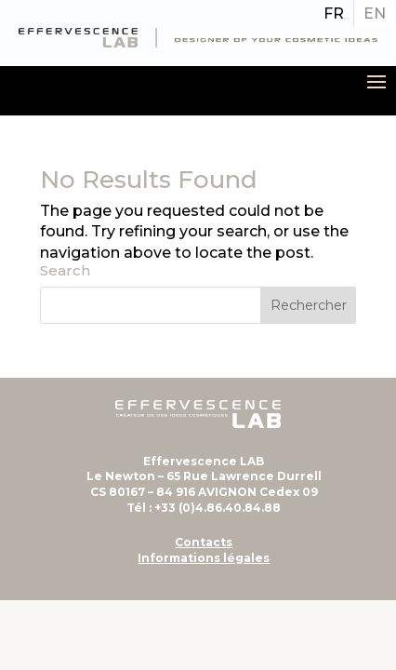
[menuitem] (333, 14)
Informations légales (204, 558)
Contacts (203, 542)
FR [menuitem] (333, 13)
